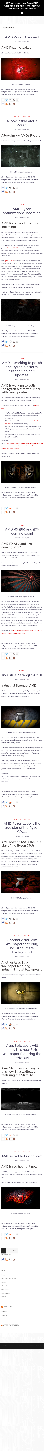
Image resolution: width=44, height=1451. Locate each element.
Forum (3, 1297)
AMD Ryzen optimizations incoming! (22, 211)
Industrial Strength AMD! (22, 675)
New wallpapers (22, 33)
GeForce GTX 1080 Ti (13, 248)
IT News (22, 205)
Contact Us (5, 1289)
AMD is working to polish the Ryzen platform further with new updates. (22, 369)
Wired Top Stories (11, 1325)
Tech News (7, 1307)
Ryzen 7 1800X (9, 261)
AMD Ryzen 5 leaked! (22, 37)
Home (3, 1275)
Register (4, 1282)
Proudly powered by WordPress (11, 1346)
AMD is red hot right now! (22, 1156)
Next (14, 1251)
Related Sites (5, 1293)
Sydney (30, 1346)
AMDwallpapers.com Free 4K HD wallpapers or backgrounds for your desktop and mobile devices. (22, 6)
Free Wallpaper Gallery (8, 1278)
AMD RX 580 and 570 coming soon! (22, 531)
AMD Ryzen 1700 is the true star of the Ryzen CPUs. (22, 827)
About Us (4, 1286)
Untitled (4, 1311)
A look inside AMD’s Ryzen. (22, 123)
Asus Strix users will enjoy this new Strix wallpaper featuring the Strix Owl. (22, 1051)
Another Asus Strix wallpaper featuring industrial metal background (22, 946)
